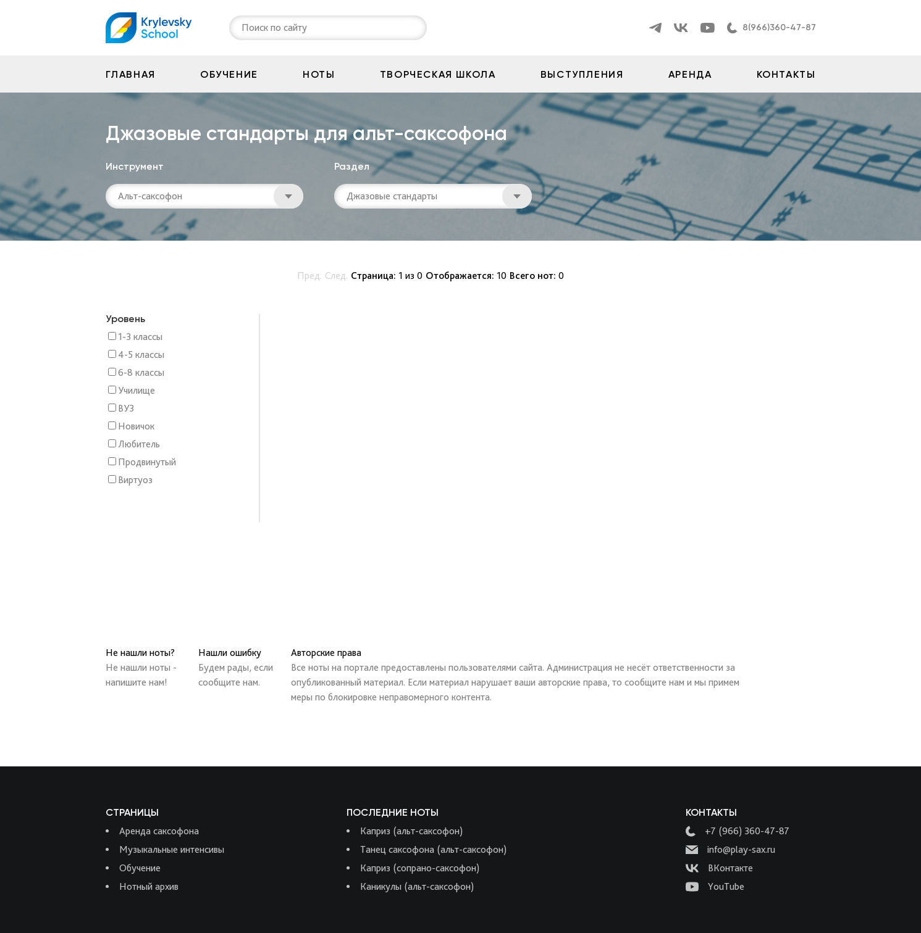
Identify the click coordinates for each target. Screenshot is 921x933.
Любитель (139, 444)
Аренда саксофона (159, 831)
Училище (136, 391)
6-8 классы (141, 373)
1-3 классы (140, 337)
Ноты (319, 74)
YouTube (715, 886)
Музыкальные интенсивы (171, 849)
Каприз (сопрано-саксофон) (419, 868)
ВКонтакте (719, 868)
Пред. (309, 275)
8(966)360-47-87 (779, 27)
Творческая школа (438, 74)
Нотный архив (149, 886)
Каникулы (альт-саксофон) (417, 886)
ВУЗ (126, 409)
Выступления (582, 74)
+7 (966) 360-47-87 (737, 831)
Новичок (136, 426)
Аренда (690, 74)
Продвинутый (147, 462)
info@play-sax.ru (730, 849)
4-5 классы (141, 355)
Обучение (229, 74)
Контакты (786, 74)
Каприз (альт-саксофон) (411, 831)
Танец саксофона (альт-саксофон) (433, 849)
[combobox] (243, 27)
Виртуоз (135, 480)
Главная (131, 74)
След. (336, 275)
